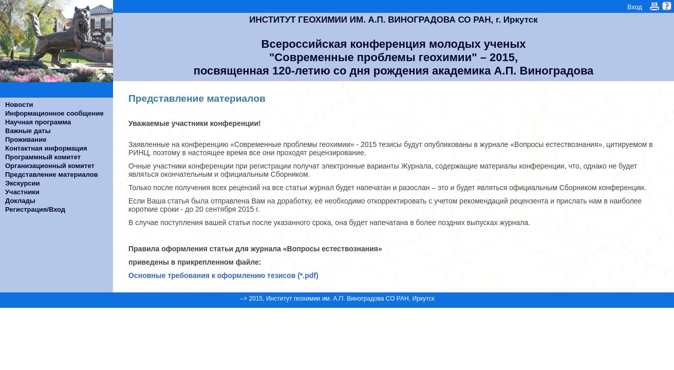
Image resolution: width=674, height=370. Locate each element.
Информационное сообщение (54, 113)
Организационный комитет (50, 166)
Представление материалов (51, 174)
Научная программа (38, 122)
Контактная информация (46, 148)
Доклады (20, 201)
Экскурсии (22, 183)
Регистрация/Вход (35, 209)
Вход (634, 7)
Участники (22, 192)
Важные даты (28, 131)
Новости (19, 104)
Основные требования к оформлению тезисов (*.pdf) (223, 275)
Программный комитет (43, 157)
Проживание (25, 139)
